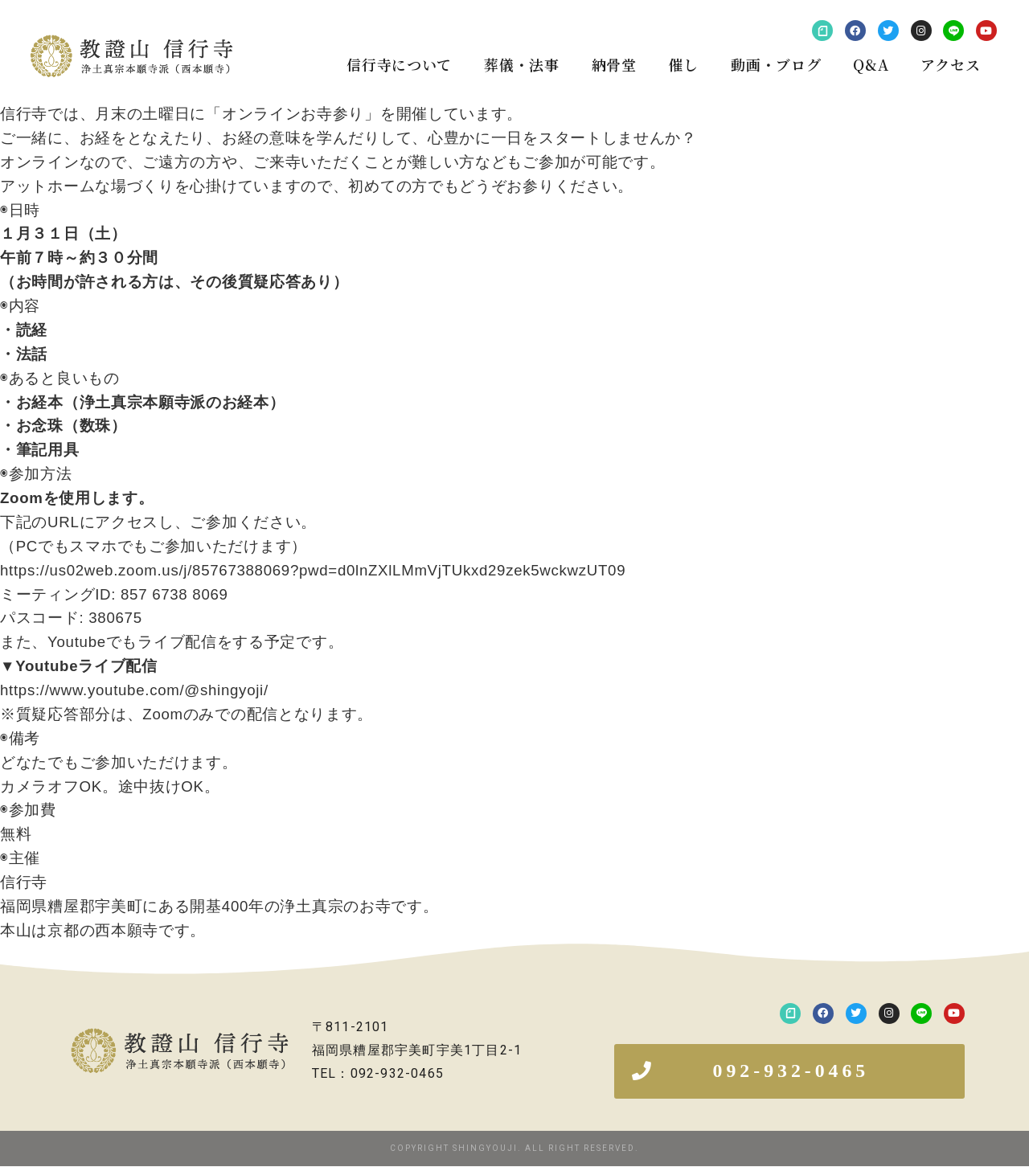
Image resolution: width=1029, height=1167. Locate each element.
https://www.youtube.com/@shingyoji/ (134, 690)
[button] (789, 1071)
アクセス (950, 64)
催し (684, 64)
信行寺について (399, 64)
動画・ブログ (776, 64)
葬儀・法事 (522, 64)
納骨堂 (614, 64)
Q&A (870, 64)
